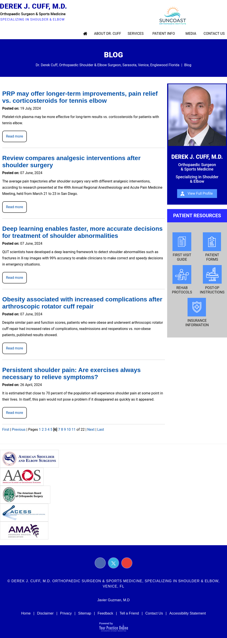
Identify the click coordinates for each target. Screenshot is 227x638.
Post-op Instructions (212, 279)
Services (137, 33)
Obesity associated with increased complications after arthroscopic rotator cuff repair (82, 303)
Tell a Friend (129, 613)
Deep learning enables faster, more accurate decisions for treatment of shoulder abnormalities (82, 232)
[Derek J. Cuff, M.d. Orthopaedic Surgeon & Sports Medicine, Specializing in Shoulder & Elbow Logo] (35, 12)
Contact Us (213, 33)
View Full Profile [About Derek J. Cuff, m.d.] (200, 193)
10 (69, 429)
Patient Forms (212, 247)
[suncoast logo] (170, 15)
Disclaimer (45, 613)
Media (190, 33)
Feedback (105, 613)
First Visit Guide (181, 247)
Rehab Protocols (182, 279)
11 (74, 429)
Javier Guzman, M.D (113, 600)
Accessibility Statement (187, 613)
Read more (14, 136)
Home (87, 33)
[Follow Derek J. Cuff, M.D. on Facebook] (100, 562)
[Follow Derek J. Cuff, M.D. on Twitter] (113, 562)
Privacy (66, 613)
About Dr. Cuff (109, 33)
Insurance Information (197, 312)
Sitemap (84, 613)
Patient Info (164, 33)
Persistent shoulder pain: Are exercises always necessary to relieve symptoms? (71, 373)
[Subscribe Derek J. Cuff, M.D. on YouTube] (126, 562)
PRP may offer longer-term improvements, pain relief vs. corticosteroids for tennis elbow (80, 97)
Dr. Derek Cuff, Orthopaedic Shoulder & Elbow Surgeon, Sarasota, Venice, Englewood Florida (107, 65)
